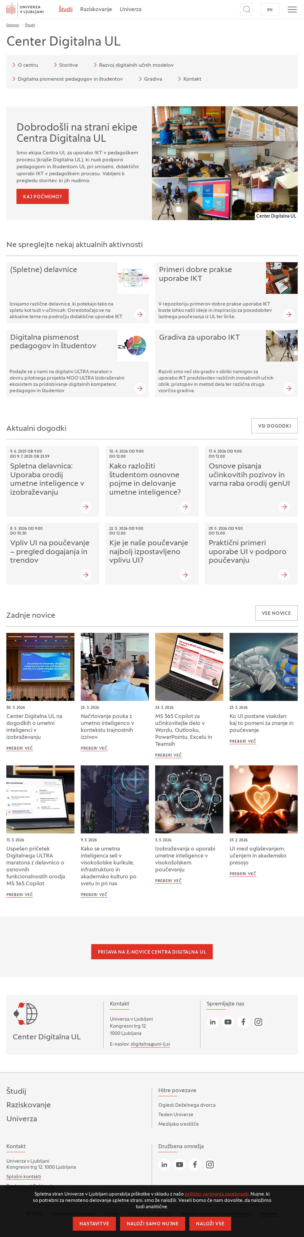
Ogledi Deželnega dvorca (187, 1105)
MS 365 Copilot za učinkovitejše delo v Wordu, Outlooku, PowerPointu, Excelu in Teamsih (183, 730)
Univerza (131, 9)
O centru (24, 65)
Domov (12, 25)
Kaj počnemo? (42, 197)
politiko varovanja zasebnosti (217, 1194)
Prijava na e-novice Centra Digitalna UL (152, 952)
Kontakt (188, 79)
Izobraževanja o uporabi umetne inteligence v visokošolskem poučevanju (185, 860)
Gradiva (149, 79)
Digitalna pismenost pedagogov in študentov (66, 79)
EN (270, 10)
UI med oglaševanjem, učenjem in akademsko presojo (258, 856)
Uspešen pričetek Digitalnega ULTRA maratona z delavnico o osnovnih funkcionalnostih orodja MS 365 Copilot (35, 867)
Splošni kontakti (23, 1177)
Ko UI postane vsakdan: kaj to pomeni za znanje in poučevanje (262, 723)
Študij (66, 9)
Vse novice (276, 614)
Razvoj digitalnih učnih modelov (133, 65)
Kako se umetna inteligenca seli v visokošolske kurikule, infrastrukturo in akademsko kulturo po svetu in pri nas (108, 867)
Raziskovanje (96, 9)
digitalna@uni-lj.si (150, 1044)
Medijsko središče (178, 1124)
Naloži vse (210, 1224)
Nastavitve (94, 1224)
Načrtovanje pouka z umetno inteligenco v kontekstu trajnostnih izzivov (107, 727)
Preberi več (19, 749)
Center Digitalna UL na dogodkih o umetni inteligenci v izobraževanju (34, 727)
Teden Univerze (175, 1115)
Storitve (65, 65)
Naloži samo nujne (153, 1224)
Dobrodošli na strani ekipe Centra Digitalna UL (76, 133)
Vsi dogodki (274, 426)
